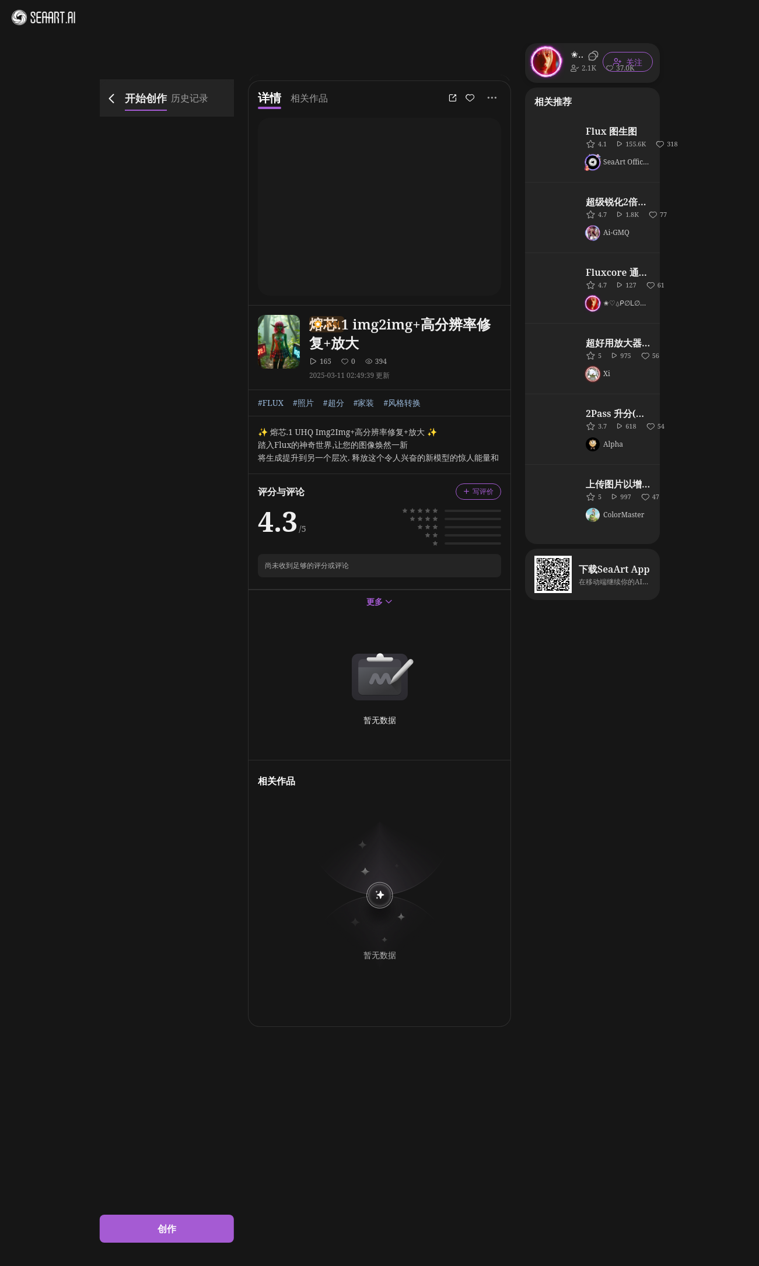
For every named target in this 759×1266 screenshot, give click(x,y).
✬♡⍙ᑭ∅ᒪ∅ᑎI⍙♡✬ (577, 54)
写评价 (478, 491)
